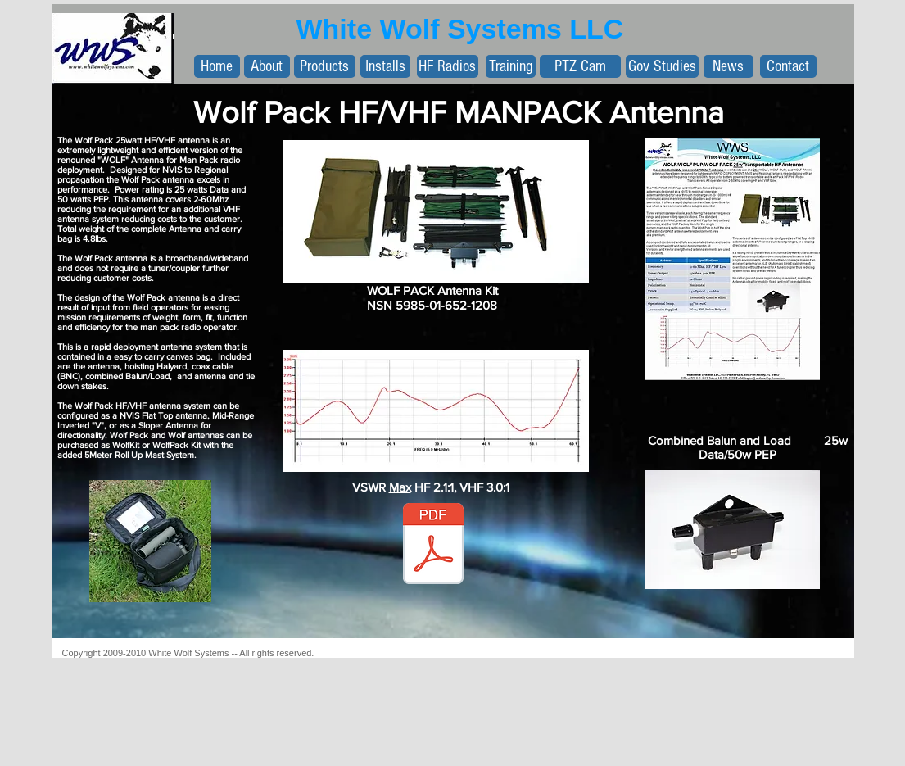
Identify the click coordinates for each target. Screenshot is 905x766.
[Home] (217, 66)
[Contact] (788, 66)
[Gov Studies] (662, 66)
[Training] (511, 66)
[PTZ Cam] (580, 66)
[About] (267, 66)
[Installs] (385, 66)
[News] (728, 66)
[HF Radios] (447, 66)
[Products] (324, 66)
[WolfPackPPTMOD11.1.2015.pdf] (433, 545)
